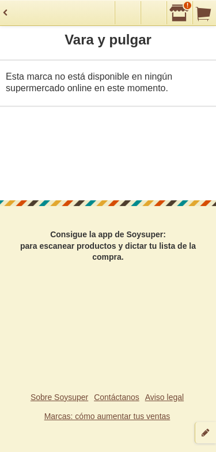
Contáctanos (116, 397)
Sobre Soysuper (59, 397)
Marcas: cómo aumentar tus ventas (107, 416)
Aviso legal (164, 397)
